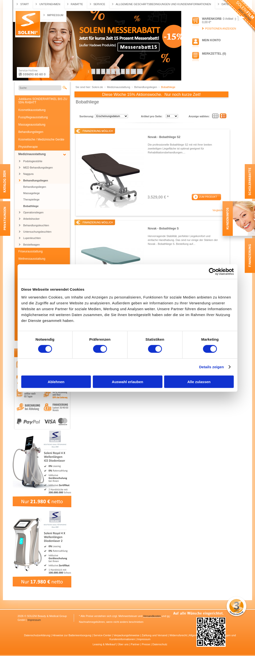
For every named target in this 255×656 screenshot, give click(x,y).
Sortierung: (86, 116)
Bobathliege (31, 206)
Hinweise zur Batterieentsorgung (72, 635)
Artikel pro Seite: (151, 116)
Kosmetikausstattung (31, 110)
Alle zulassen (199, 381)
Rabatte (77, 4)
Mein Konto (211, 40)
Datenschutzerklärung (37, 635)
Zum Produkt (208, 197)
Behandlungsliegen (30, 132)
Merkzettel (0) (214, 53)
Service (99, 4)
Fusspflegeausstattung (33, 117)
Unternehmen (49, 4)
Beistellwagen (31, 244)
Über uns (123, 644)
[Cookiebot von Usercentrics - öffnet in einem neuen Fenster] (212, 271)
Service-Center (102, 635)
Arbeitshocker (31, 218)
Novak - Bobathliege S (163, 228)
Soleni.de (27, 24)
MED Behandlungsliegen (38, 167)
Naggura (28, 173)
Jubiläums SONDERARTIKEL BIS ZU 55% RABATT (42, 100)
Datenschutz (159, 644)
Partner (135, 644)
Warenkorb (212, 18)
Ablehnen (56, 381)
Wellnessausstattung (31, 258)
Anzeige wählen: (199, 116)
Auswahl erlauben (127, 381)
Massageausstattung (31, 124)
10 (133, 71)
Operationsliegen (33, 212)
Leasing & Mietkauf (104, 644)
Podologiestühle (32, 161)
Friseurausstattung (30, 251)
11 (139, 71)
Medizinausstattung (32, 154)
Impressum (55, 15)
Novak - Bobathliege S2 (164, 137)
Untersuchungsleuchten (37, 231)
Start (24, 4)
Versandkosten (152, 616)
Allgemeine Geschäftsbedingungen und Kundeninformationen (163, 4)
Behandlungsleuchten (36, 225)
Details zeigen (211, 367)
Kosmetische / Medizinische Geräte (41, 139)
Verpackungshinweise (127, 635)
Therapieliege (31, 199)
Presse (146, 644)
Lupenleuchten (32, 238)
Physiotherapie (28, 147)
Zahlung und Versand (155, 635)
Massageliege (31, 193)
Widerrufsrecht (179, 635)
